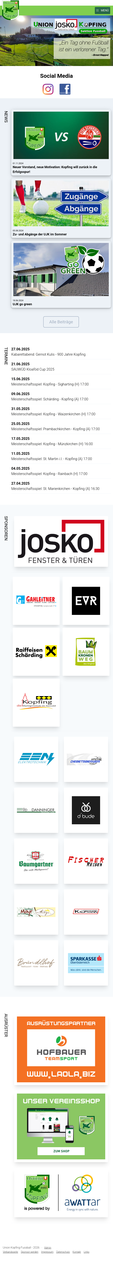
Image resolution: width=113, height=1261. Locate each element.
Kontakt (77, 1251)
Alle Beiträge (61, 321)
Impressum (47, 1251)
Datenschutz (63, 1251)
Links (86, 1251)
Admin (47, 1247)
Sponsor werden (29, 1251)
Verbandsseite (10, 1251)
